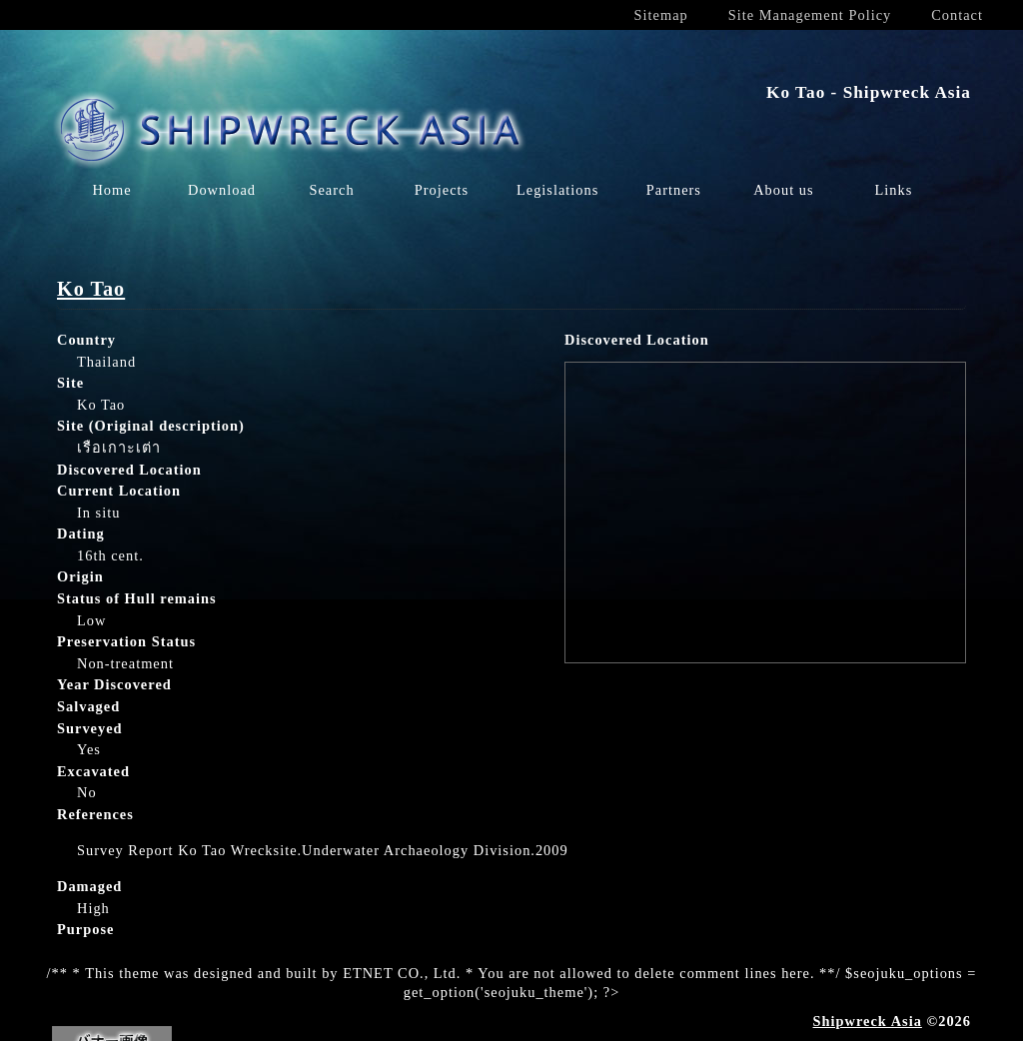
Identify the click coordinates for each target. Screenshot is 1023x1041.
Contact (957, 15)
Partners (673, 190)
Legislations (557, 190)
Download (222, 190)
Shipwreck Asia (867, 1021)
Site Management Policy (809, 15)
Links (893, 190)
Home (111, 190)
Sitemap (661, 15)
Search (331, 190)
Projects (442, 190)
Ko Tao (91, 289)
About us (783, 190)
